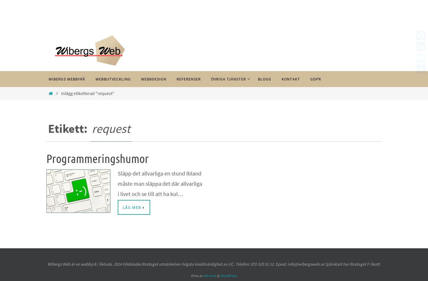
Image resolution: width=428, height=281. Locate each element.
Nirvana (210, 275)
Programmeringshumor (97, 159)
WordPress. (228, 275)
